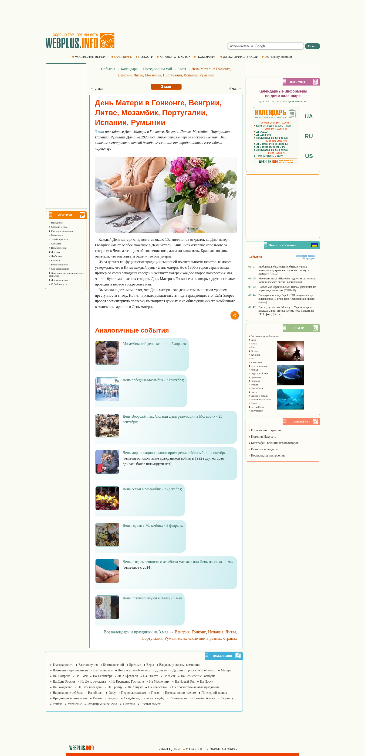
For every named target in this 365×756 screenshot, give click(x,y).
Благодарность (63, 665)
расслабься (255, 388)
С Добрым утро (58, 284)
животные (255, 362)
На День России (64, 681)
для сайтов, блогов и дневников (283, 101)
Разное (97, 698)
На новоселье (157, 687)
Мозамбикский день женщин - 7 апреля (154, 344)
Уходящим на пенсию (102, 704)
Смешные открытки (61, 231)
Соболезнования (59, 268)
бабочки (254, 354)
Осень (253, 351)
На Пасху (206, 681)
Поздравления (58, 247)
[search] (266, 46)
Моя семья (56, 235)
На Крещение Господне (127, 681)
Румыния (173, 638)
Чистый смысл (150, 704)
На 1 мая (82, 676)
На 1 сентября (102, 676)
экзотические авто (259, 399)
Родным (113, 698)
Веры (150, 665)
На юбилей (95, 692)
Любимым (55, 256)
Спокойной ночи (204, 698)
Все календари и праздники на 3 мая (136, 632)
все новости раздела (305, 255)
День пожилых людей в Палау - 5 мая (152, 598)
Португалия (152, 638)
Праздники (56, 222)
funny (252, 403)
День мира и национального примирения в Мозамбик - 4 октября (174, 453)
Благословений (113, 665)
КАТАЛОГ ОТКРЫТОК (174, 56)
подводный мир (258, 373)
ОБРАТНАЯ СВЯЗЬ (222, 749)
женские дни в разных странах (210, 638)
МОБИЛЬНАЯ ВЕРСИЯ (90, 56)
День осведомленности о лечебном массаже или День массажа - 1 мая (178, 562)
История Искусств (262, 436)
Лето (252, 347)
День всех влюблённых (134, 670)
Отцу (112, 692)
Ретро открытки (58, 264)
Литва (231, 632)
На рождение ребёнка (68, 692)
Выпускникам (103, 670)
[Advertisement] (182, 16)
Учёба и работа (58, 239)
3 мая (181, 69)
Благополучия (88, 665)
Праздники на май (157, 69)
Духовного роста (184, 670)
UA (309, 116)
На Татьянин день (90, 687)
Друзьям (55, 252)
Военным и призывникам (70, 670)
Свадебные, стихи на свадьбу (144, 698)
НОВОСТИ (145, 56)
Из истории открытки (264, 430)
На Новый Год (185, 681)
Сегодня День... (58, 226)
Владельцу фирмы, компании (179, 665)
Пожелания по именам (180, 692)
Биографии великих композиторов (273, 443)
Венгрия (182, 632)
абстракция (255, 410)
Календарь (129, 69)
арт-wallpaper (256, 406)
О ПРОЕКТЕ (193, 749)
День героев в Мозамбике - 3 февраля (152, 525)
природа (254, 380)
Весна (252, 343)
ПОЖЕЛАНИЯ (205, 56)
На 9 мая (169, 676)
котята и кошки (257, 365)
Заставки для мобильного (263, 336)
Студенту (227, 698)
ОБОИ (253, 56)
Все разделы (309, 258)
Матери (226, 670)
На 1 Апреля (61, 676)
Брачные (55, 260)
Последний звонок (214, 692)
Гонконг (199, 632)
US (309, 156)
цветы (252, 392)
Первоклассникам (133, 692)
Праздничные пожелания (70, 698)
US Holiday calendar (277, 56)
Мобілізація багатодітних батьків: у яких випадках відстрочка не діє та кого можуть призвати (283, 270)
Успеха (57, 704)
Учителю (128, 704)
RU (309, 136)
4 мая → (235, 88)
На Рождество (62, 687)
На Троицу (115, 687)
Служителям (178, 698)
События (55, 243)
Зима (252, 339)
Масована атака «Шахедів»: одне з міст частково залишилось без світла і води (287, 280)
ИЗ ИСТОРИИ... (233, 56)
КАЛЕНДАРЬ (122, 56)
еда (251, 358)
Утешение (75, 704)
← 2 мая (96, 88)
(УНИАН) (290, 290)
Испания (215, 632)
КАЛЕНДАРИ (169, 749)
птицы (253, 384)
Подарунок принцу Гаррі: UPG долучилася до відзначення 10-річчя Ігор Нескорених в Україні (286, 297)
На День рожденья (93, 681)
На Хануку (135, 687)
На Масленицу (159, 681)
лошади (253, 369)
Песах (155, 692)
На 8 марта (150, 676)
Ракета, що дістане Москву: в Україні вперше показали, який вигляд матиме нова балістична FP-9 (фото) (286, 311)
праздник (254, 377)
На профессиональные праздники (195, 687)
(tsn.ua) (274, 273)
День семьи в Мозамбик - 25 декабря (152, 489)
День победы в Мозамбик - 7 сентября (153, 380)
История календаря (263, 449)
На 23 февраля (128, 676)
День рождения (58, 279)
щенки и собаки (258, 395)
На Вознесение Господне (198, 676)
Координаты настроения (266, 455)
